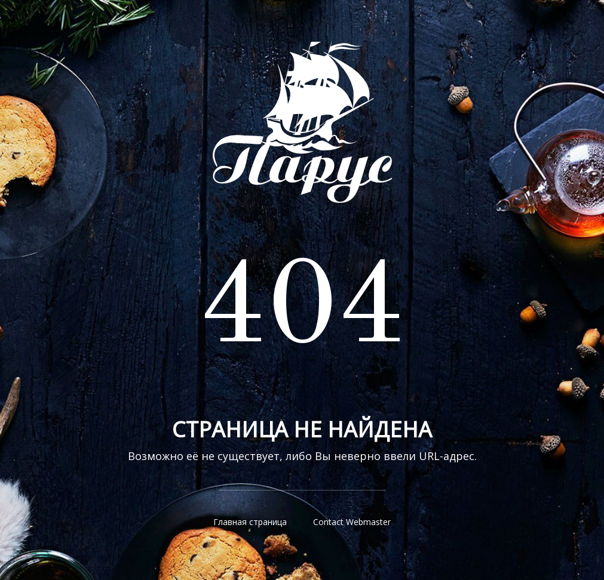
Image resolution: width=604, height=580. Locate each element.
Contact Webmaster (352, 521)
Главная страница (250, 521)
